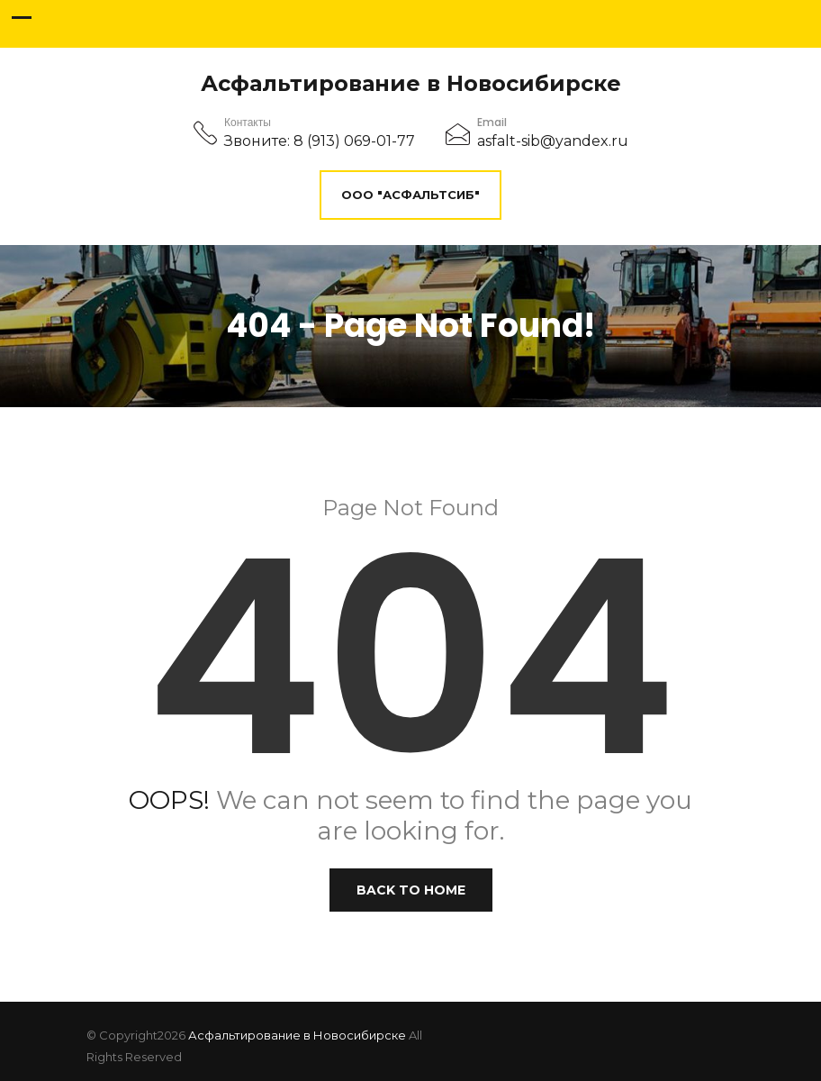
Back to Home (410, 890)
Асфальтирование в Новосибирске (411, 84)
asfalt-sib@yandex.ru (552, 141)
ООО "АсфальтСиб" (410, 194)
